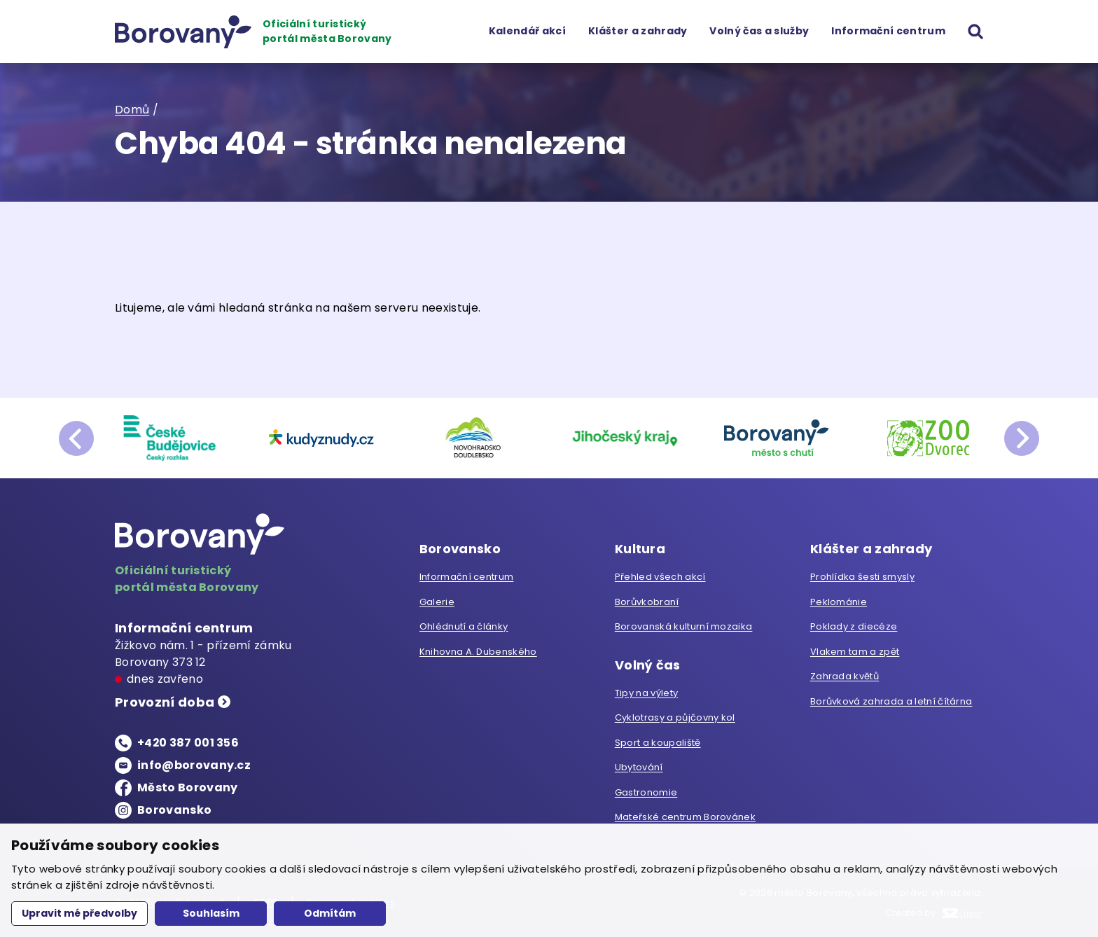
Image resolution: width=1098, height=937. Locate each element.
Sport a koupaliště (658, 742)
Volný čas (648, 665)
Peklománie (838, 602)
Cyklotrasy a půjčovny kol (675, 717)
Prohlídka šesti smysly (862, 576)
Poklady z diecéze (853, 626)
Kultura (640, 549)
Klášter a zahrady (637, 31)
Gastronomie (646, 792)
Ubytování (639, 767)
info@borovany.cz (194, 765)
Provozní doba (164, 703)
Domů (132, 110)
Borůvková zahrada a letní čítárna (891, 701)
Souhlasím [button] (211, 913)
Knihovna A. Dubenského (478, 651)
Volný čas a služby (759, 31)
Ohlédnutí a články (463, 626)
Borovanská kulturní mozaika (684, 626)
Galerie (436, 602)
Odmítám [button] (330, 913)
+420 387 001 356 (188, 743)
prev (76, 438)
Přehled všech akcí (660, 576)
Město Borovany (187, 787)
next (1021, 438)
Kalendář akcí (527, 31)
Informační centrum (888, 31)
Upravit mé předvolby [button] (79, 913)
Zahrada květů (844, 676)
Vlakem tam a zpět (854, 651)
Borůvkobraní (647, 602)
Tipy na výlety (646, 693)
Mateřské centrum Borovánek (685, 817)
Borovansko (174, 810)
